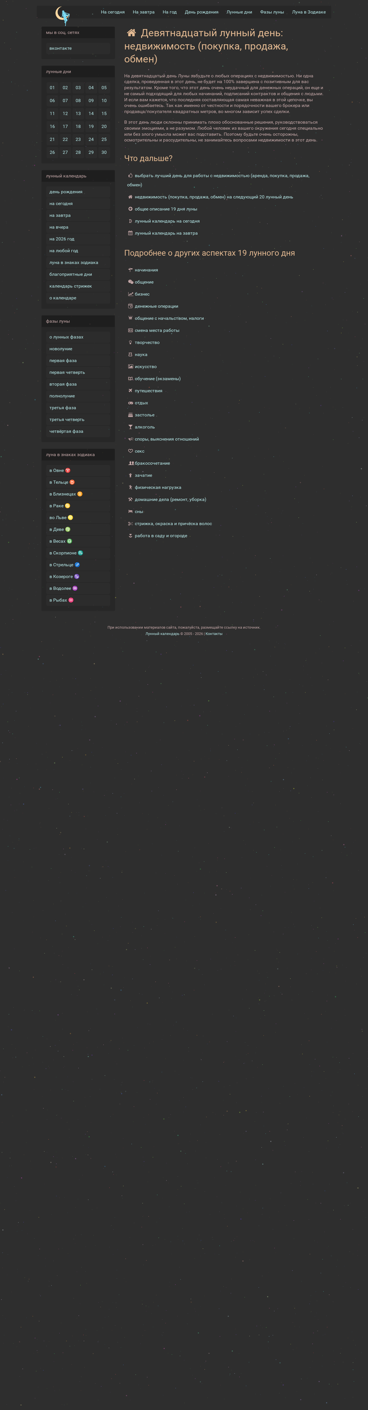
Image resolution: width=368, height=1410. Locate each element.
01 (52, 87)
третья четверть (67, 419)
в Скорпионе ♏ (66, 553)
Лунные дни (239, 12)
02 (65, 87)
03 (78, 87)
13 (78, 113)
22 (65, 139)
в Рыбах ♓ (61, 600)
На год (170, 12)
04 (91, 87)
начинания (146, 270)
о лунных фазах (66, 337)
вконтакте (60, 48)
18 (78, 126)
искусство (146, 366)
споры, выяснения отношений (167, 439)
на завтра (60, 215)
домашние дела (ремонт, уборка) (170, 499)
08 (78, 100)
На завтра (144, 12)
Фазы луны (272, 12)
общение (144, 282)
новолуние (60, 348)
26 (52, 152)
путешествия (148, 390)
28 (78, 152)
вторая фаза (63, 384)
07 (65, 100)
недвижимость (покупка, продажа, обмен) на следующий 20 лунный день (214, 197)
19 (91, 126)
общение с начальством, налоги (169, 318)
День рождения (201, 12)
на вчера (58, 227)
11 (52, 113)
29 (91, 152)
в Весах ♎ (60, 541)
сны (139, 511)
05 (104, 87)
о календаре (62, 298)
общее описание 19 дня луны (166, 209)
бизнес (142, 294)
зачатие (143, 475)
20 (104, 126)
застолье (144, 415)
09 (91, 100)
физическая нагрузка (158, 487)
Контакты (214, 634)
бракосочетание (152, 463)
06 (52, 100)
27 (65, 152)
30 (104, 152)
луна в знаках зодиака (73, 262)
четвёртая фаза (66, 431)
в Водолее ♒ (63, 588)
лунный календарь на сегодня (167, 221)
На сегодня (113, 12)
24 (91, 139)
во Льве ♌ (61, 517)
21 (52, 139)
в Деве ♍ (60, 529)
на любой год (63, 250)
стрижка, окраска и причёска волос (173, 523)
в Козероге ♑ (64, 576)
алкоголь (145, 427)
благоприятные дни (70, 274)
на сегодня (61, 203)
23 (78, 139)
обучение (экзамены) (158, 378)
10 (104, 100)
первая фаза (63, 360)
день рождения (66, 191)
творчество (147, 342)
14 (91, 113)
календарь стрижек (70, 286)
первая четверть (67, 372)
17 (65, 126)
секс (139, 451)
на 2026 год (61, 239)
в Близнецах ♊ (66, 494)
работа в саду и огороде (161, 535)
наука (141, 354)
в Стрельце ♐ (64, 564)
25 (104, 139)
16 (52, 126)
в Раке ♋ (59, 505)
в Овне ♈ (60, 470)
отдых (141, 402)
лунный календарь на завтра (166, 233)
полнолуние (62, 396)
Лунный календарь (162, 634)
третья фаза (62, 407)
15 (104, 113)
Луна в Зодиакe (309, 12)
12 (65, 113)
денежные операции (156, 306)
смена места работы (157, 330)
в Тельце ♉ (62, 482)
